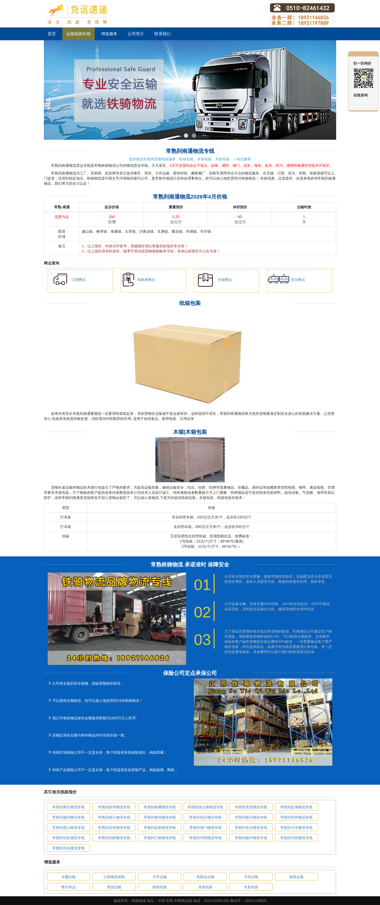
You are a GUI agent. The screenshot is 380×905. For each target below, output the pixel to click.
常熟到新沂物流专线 (251, 817)
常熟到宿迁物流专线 (205, 817)
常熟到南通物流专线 (160, 807)
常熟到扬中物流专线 (251, 838)
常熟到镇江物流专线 (114, 817)
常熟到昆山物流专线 (68, 827)
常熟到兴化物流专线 (68, 848)
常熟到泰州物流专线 (160, 817)
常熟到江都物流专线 (160, 838)
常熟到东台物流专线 (251, 827)
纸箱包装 (160, 887)
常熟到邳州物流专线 (296, 817)
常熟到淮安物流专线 (251, 807)
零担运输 (114, 887)
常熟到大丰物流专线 (296, 827)
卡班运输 (251, 877)
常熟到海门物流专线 (205, 827)
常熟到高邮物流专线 (114, 838)
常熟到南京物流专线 (68, 807)
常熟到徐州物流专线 (114, 807)
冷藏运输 (68, 877)
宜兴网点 (298, 280)
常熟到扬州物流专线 (68, 817)
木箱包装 (205, 887)
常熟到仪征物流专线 (68, 838)
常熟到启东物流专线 (114, 827)
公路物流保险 (114, 877)
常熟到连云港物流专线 (205, 807)
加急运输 (296, 877)
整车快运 (68, 887)
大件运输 (160, 877)
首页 (52, 34)
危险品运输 (205, 877)
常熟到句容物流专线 (296, 838)
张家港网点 (146, 280)
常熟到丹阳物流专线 (205, 838)
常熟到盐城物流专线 (296, 807)
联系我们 (162, 34)
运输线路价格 (78, 34)
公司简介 (136, 34)
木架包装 (251, 887)
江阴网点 (79, 280)
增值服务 (109, 34)
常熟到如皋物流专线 (160, 827)
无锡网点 (225, 280)
